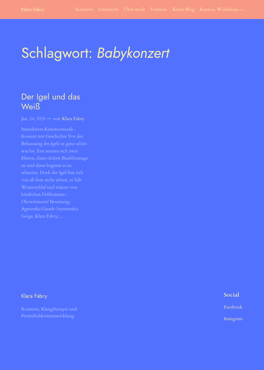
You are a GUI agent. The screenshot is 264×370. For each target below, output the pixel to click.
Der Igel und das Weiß (50, 102)
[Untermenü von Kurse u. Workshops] (241, 9)
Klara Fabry (32, 9)
